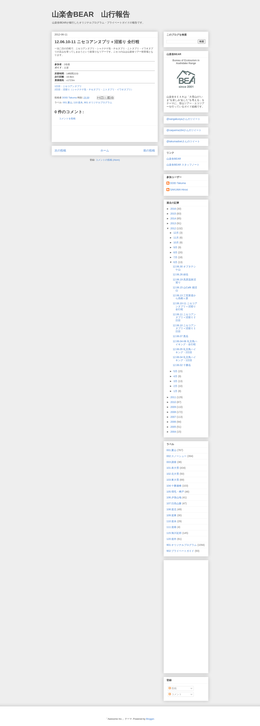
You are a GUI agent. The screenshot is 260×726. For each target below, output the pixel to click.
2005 (173, 426)
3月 (175, 381)
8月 (175, 252)
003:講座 (171, 462)
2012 (173, 228)
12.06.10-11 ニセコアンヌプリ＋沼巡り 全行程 (185, 306)
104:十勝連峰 (173, 485)
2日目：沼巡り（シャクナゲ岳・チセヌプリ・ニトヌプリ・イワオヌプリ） (94, 89)
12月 (176, 232)
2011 (173, 397)
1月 (175, 391)
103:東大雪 (172, 479)
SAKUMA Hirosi (179, 189)
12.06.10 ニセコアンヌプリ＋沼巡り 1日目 (184, 328)
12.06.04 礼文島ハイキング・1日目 (184, 359)
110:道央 (78, 102)
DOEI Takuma (178, 183)
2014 (173, 218)
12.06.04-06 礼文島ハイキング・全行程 (185, 343)
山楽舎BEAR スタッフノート (182, 164)
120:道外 (171, 539)
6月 (175, 262)
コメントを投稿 (67, 118)
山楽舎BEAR (173, 158)
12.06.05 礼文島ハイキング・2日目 (184, 351)
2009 (173, 407)
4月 (175, 376)
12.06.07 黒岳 (180, 336)
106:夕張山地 (173, 497)
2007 (173, 416)
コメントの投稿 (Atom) (108, 160)
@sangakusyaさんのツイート (183, 119)
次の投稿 (60, 150)
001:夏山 (67, 102)
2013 (173, 223)
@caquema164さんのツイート (183, 130)
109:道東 (171, 515)
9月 (175, 247)
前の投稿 (149, 150)
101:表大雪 (172, 467)
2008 (173, 412)
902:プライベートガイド (180, 550)
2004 (173, 431)
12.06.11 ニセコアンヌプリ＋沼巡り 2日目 (184, 317)
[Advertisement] (104, 133)
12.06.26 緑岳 (180, 274)
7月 (175, 257)
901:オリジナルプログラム (98, 102)
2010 (173, 402)
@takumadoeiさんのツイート (183, 141)
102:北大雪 (172, 473)
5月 (175, 371)
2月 (175, 386)
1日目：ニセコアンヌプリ (68, 86)
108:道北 (171, 509)
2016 (173, 208)
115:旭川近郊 (173, 533)
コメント (175, 694)
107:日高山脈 (173, 503)
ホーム (104, 150)
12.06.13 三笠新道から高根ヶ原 (184, 297)
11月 (176, 237)
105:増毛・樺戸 (175, 491)
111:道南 (171, 527)
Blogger (150, 719)
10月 (176, 242)
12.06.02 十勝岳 (182, 365)
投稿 (173, 688)
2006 (173, 421)
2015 (173, 213)
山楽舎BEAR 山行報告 (91, 14)
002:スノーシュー (176, 456)
